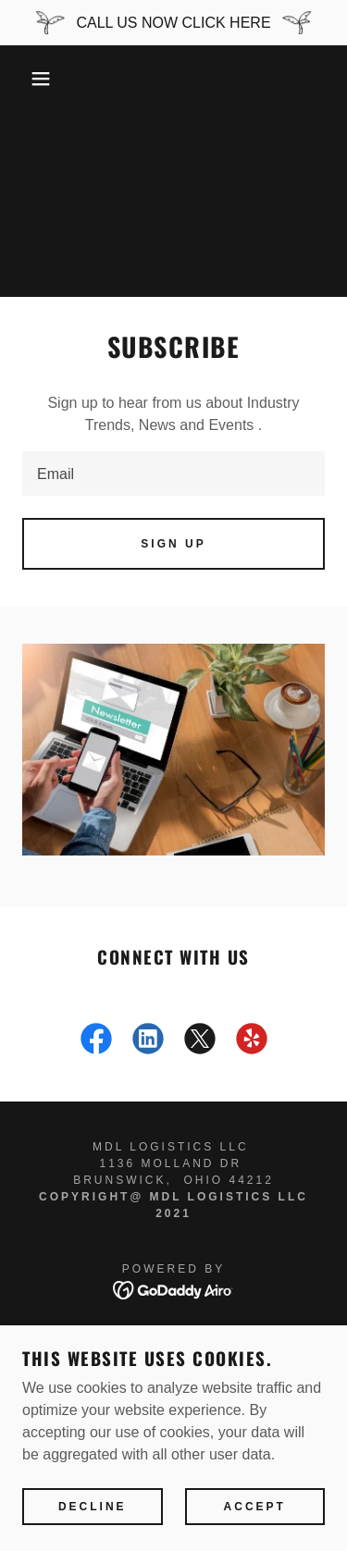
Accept (255, 1506)
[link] (96, 1042)
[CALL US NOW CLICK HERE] (173, 22)
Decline (92, 1506)
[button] (27, 78)
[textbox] (173, 473)
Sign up (173, 543)
